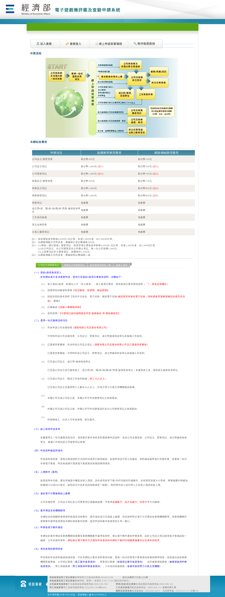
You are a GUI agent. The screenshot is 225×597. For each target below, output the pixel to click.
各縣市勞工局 (169, 587)
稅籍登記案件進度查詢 (129, 561)
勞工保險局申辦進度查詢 (86, 566)
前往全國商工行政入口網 (135, 577)
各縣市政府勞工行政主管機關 (143, 566)
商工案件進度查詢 (85, 561)
